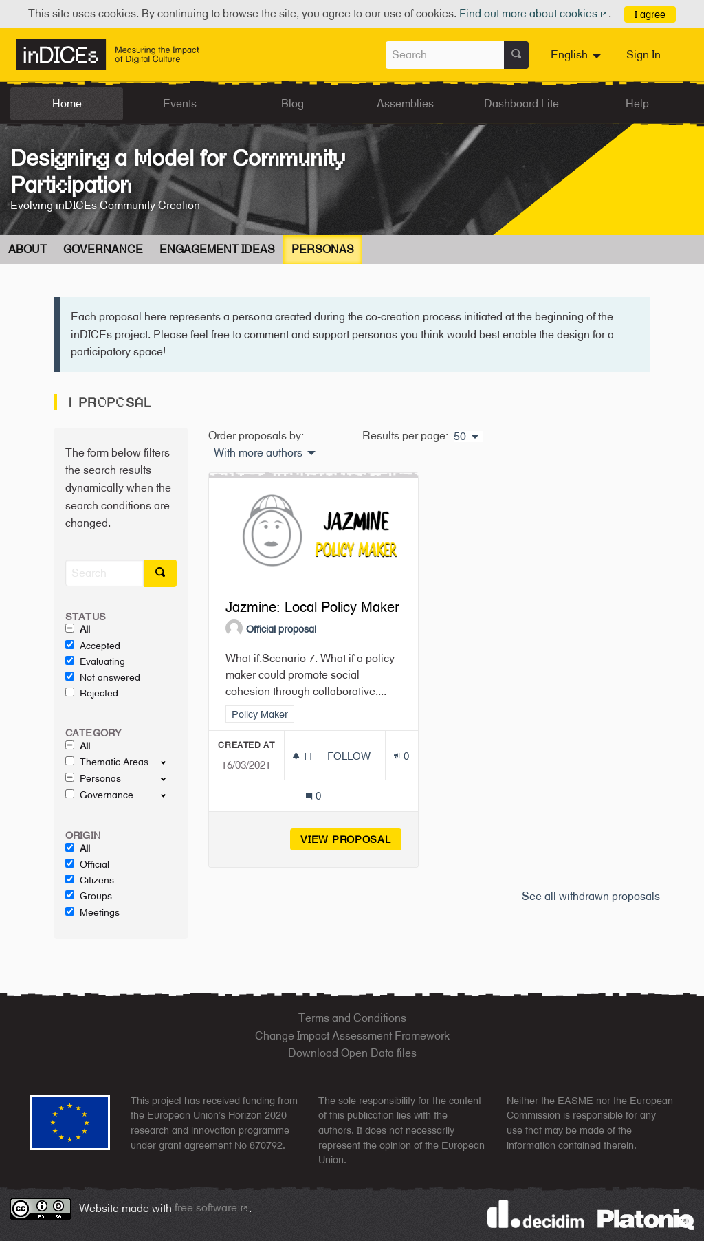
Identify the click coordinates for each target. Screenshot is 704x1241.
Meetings (92, 912)
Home (67, 103)
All (77, 629)
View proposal (351, 839)
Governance (103, 249)
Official (87, 864)
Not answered (102, 677)
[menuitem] (577, 55)
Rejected (91, 693)
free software (212, 1207)
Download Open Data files (352, 1052)
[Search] (104, 573)
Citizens (89, 880)
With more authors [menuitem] (258, 453)
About (27, 249)
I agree (650, 14)
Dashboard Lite (521, 103)
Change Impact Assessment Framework (352, 1035)
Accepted (92, 645)
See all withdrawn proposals (591, 896)
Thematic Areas (106, 761)
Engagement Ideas (217, 249)
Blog (292, 103)
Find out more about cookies (534, 13)
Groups (88, 895)
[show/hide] (169, 761)
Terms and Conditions (352, 1017)
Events (180, 103)
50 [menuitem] (460, 436)
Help (637, 103)
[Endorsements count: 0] (401, 756)
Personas (323, 249)
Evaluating (95, 661)
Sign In (643, 54)
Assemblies (405, 103)
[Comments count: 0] (313, 796)
